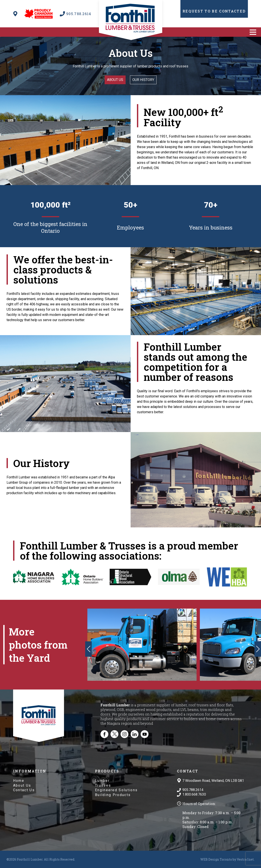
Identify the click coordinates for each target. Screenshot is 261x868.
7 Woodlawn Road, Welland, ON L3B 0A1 (213, 781)
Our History (143, 80)
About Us (22, 785)
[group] (142, 645)
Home (18, 781)
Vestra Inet (245, 859)
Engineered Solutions (116, 790)
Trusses (103, 785)
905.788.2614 (192, 790)
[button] (253, 32)
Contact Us (24, 790)
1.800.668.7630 (194, 794)
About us (115, 80)
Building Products (113, 795)
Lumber (102, 781)
